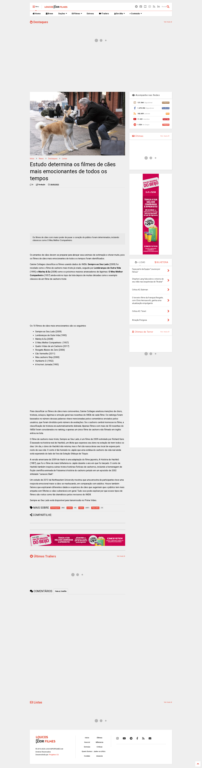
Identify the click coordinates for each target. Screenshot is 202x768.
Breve (49, 14)
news (41, 158)
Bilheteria (99, 742)
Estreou (90, 14)
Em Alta (119, 14)
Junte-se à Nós (99, 751)
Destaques (39, 22)
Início (32, 158)
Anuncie (99, 756)
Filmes (77, 14)
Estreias (87, 747)
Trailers (104, 14)
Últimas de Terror (142, 332)
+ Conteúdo (136, 14)
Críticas (99, 747)
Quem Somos (87, 751)
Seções (62, 14)
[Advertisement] (101, 68)
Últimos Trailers (43, 556)
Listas (64, 158)
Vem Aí (87, 742)
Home (37, 14)
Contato (87, 756)
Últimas (137, 136)
